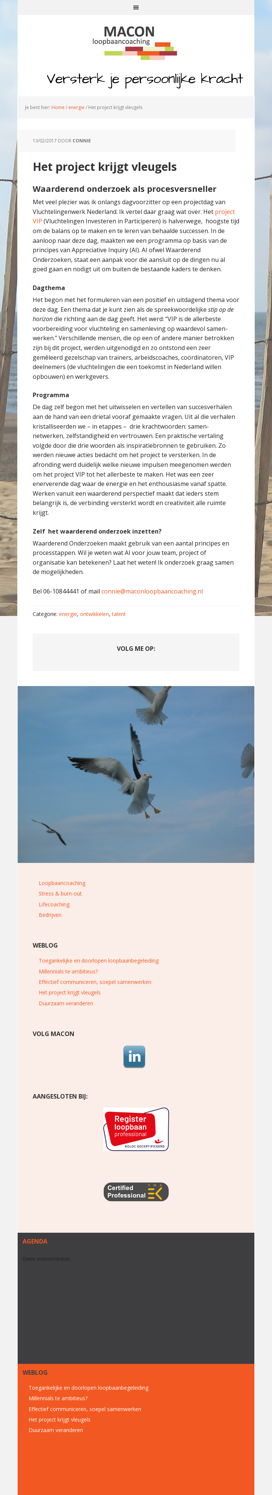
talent (119, 613)
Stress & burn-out (60, 893)
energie (68, 613)
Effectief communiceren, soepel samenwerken (95, 981)
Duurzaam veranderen (66, 1003)
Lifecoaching (54, 904)
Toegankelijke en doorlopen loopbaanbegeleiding (99, 960)
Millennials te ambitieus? (68, 971)
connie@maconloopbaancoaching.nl (152, 591)
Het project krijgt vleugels (70, 992)
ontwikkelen (94, 613)
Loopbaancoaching (62, 883)
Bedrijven (50, 914)
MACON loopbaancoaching (136, 41)
